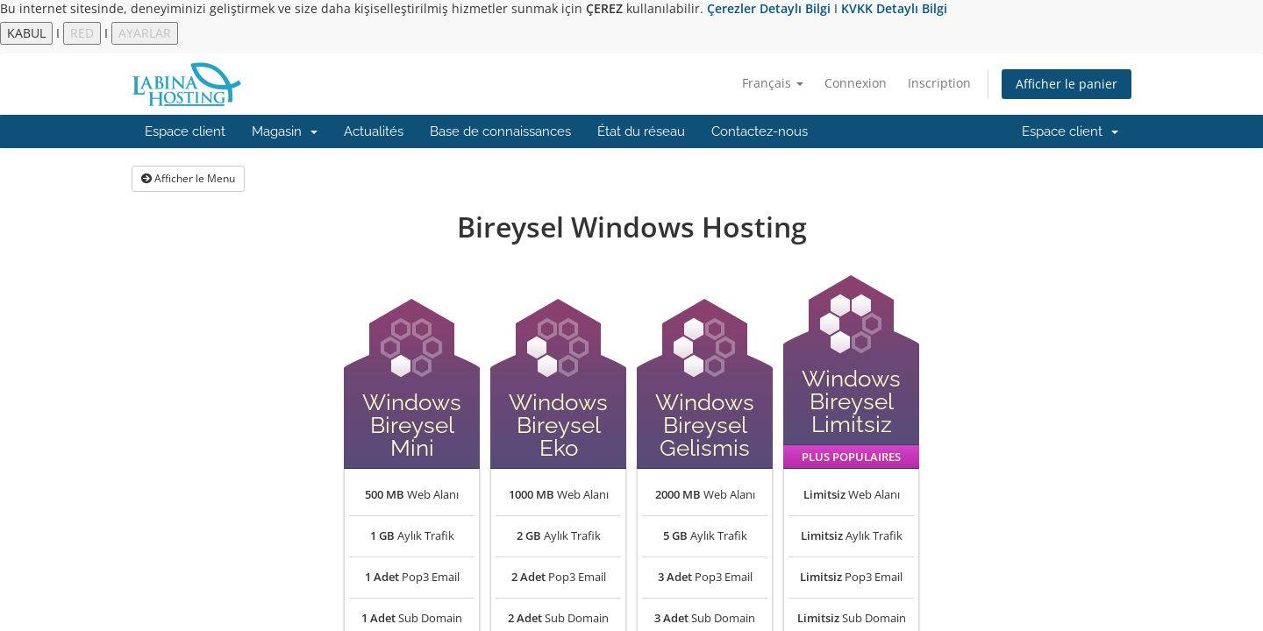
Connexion (855, 82)
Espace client (185, 131)
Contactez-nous (759, 131)
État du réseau (641, 131)
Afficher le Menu (188, 178)
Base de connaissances (500, 131)
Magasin (285, 131)
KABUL (26, 33)
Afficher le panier (1066, 83)
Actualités (373, 131)
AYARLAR (144, 33)
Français (772, 82)
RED (82, 33)
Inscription (939, 82)
